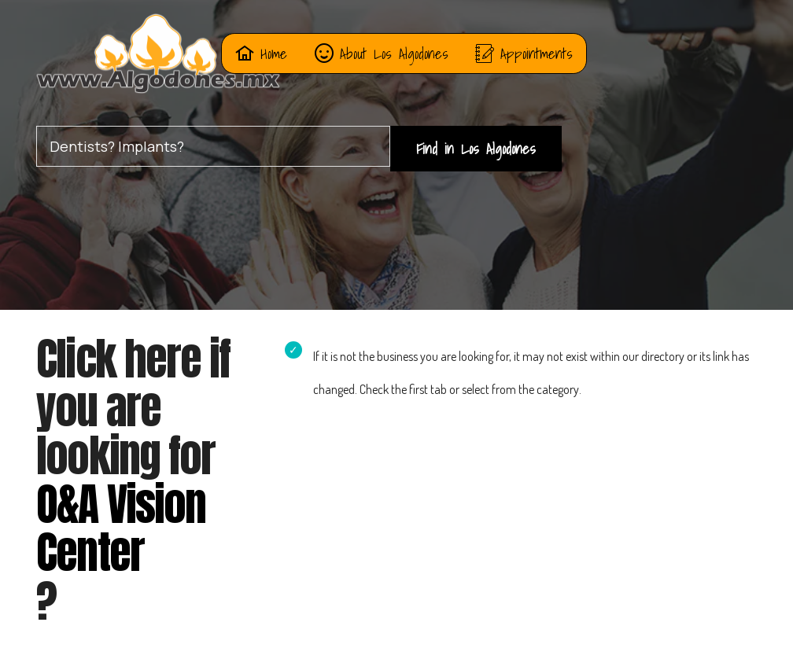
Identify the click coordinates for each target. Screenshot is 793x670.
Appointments (524, 53)
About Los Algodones (381, 53)
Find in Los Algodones (476, 148)
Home (261, 53)
